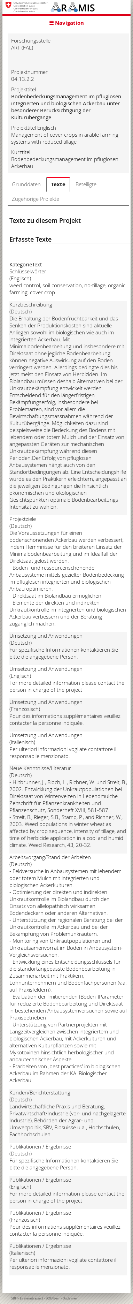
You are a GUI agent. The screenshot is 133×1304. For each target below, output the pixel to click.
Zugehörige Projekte (35, 198)
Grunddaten (26, 184)
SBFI (14, 1298)
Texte (58, 184)
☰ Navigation (66, 22)
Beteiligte (86, 184)
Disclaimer (70, 1298)
